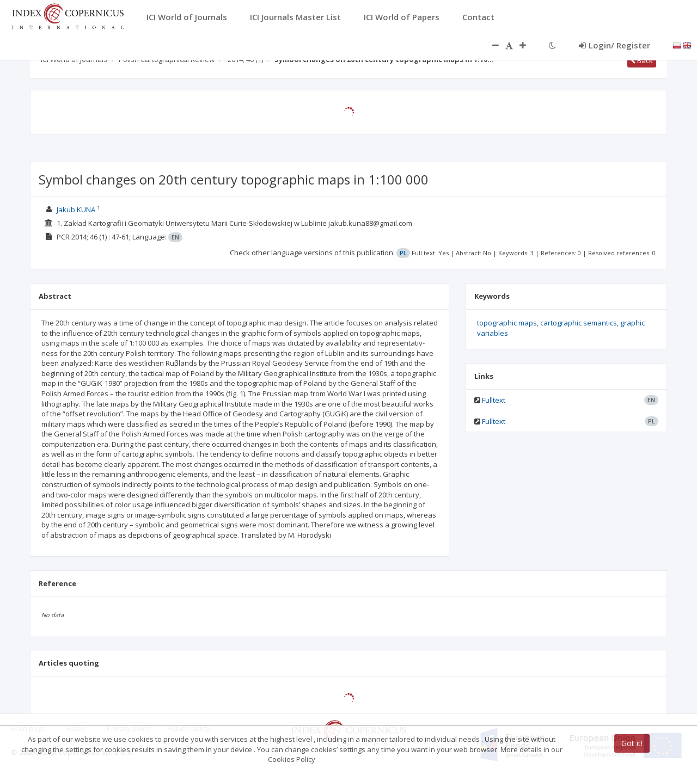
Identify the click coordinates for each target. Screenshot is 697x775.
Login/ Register (614, 45)
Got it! (632, 743)
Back (642, 60)
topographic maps (507, 323)
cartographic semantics (578, 323)
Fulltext (493, 400)
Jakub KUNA (76, 209)
